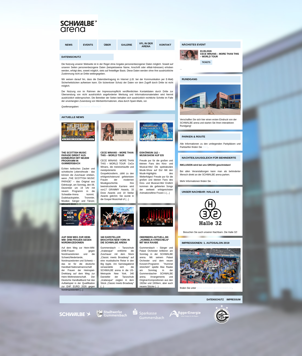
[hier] (205, 147)
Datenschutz (215, 299)
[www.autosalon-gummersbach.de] (214, 288)
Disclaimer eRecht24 (90, 106)
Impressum (233, 299)
